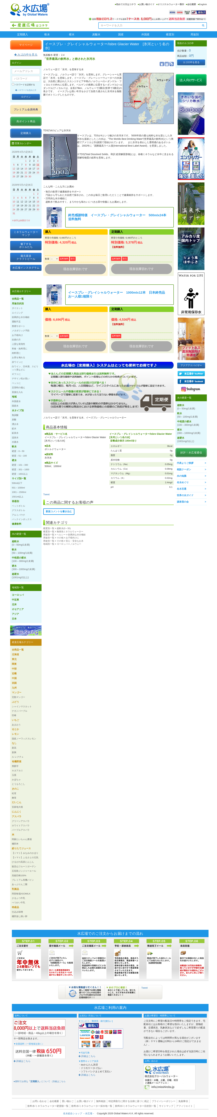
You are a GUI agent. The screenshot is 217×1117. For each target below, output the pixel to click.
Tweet (46, 494)
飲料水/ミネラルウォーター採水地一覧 (91, 1106)
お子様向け (17, 335)
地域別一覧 (48, 544)
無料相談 (101, 1101)
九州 (14, 687)
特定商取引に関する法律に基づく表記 (128, 1101)
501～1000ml (18, 487)
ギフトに (16, 374)
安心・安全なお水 (74, 541)
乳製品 (15, 889)
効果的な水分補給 (77, 534)
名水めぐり (183, 482)
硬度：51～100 (19, 455)
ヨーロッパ (62, 544)
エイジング (17, 312)
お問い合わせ (39, 1101)
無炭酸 (15, 415)
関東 (14, 664)
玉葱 (14, 775)
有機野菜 (16, 761)
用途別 (195, 34)
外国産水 (16, 401)
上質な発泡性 (18, 344)
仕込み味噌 (17, 912)
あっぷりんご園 (19, 884)
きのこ (15, 788)
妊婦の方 (16, 339)
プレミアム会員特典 (26, 109)
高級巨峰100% (19, 875)
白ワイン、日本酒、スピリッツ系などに (25, 368)
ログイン (26, 96)
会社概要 (191, 4)
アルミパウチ (18, 515)
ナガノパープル (19, 711)
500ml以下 (17, 483)
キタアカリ (17, 770)
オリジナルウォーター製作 (171, 4)
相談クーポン (184, 469)
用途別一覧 (48, 534)
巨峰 (14, 715)
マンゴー (16, 692)
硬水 (71, 34)
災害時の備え (18, 387)
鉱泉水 (15, 433)
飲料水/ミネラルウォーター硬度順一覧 (47, 1106)
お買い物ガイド (146, 4)
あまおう (16, 724)
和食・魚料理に (19, 348)
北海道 (15, 654)
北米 (14, 604)
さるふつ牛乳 (18, 898)
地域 (14, 396)
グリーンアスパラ (20, 821)
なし (14, 743)
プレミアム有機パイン (23, 880)
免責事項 (183, 1101)
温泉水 (15, 437)
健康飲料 (16, 523)
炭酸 (14, 419)
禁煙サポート (18, 326)
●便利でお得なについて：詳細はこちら (40, 1081)
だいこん (16, 802)
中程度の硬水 (23, 559)
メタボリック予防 (20, 330)
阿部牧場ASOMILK (21, 893)
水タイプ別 (18, 410)
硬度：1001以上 (20, 474)
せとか (15, 729)
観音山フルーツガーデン (24, 866)
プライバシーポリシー (163, 1101)
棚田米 (15, 843)
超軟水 (21, 543)
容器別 (15, 501)
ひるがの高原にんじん (23, 862)
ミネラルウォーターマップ (26, 233)
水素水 (15, 442)
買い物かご (68, 1101)
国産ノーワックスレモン (24, 738)
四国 (14, 683)
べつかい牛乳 (18, 902)
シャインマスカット (22, 706)
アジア (15, 614)
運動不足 (16, 321)
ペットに (16, 383)
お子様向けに (72, 537)
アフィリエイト (184, 1106)
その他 (60, 537)
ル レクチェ (18, 757)
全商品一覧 (18, 298)
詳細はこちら (22, 1061)
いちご (15, 720)
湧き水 (15, 424)
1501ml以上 (17, 496)
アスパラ (16, 816)
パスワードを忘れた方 (25, 90)
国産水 (15, 405)
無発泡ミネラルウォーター (70, 531)
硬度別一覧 (48, 528)
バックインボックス (22, 519)
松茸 (14, 793)
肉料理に (16, 353)
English (203, 4)
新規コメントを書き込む (59, 511)
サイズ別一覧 (19, 478)
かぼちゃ (16, 779)
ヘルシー (61, 534)
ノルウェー (75, 544)
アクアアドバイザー (191, 365)
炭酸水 (96, 34)
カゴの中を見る (26, 54)
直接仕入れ (17, 392)
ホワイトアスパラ (20, 825)
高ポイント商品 (25, 121)
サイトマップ (166, 1106)
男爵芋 (15, 766)
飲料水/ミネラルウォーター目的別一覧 (135, 1106)
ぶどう (15, 701)
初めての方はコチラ (126, 4)
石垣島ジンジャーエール (24, 871)
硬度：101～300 (20, 465)
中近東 (15, 599)
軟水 (47, 34)
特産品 (15, 907)
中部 (14, 668)
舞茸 (14, 798)
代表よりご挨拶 (185, 463)
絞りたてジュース (21, 848)
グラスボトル (18, 510)
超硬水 (20, 576)
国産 (121, 34)
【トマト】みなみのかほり (25, 853)
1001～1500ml (19, 492)
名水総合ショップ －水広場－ (80, 1113)
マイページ (26, 44)
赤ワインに (17, 362)
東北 (14, 659)
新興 (14, 752)
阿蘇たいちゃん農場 (22, 839)
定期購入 (22, 34)
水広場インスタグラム (26, 267)
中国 (14, 678)
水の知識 (181, 476)
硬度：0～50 (18, 451)
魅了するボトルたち (26, 245)
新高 (14, 748)
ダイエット (17, 308)
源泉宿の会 (183, 501)
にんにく (16, 811)
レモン (15, 734)
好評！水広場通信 (191, 452)
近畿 (14, 673)
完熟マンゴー (18, 697)
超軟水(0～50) (64, 528)
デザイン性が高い (20, 378)
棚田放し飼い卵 (19, 916)
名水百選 (181, 488)
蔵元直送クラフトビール (25, 257)
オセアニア (18, 609)
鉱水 (14, 428)
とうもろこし (18, 784)
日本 (14, 618)
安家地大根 (17, 807)
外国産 (145, 34)
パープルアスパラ (20, 830)
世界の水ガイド (185, 495)
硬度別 (170, 34)
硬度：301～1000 (20, 469)
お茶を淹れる (18, 357)
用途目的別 (18, 303)
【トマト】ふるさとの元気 (25, 857)
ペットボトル (18, 506)
